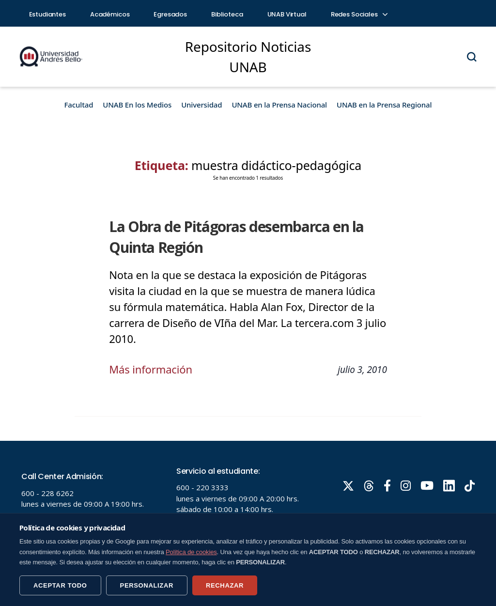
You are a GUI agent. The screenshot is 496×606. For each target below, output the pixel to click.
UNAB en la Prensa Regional (384, 104)
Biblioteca (227, 14)
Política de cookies (191, 552)
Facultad (78, 104)
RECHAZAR (225, 585)
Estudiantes (47, 14)
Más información (150, 369)
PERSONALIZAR (146, 585)
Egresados (170, 14)
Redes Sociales (359, 14)
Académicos (110, 14)
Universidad (201, 104)
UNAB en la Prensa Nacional (279, 104)
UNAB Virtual (287, 14)
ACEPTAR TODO (60, 585)
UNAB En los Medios (137, 104)
